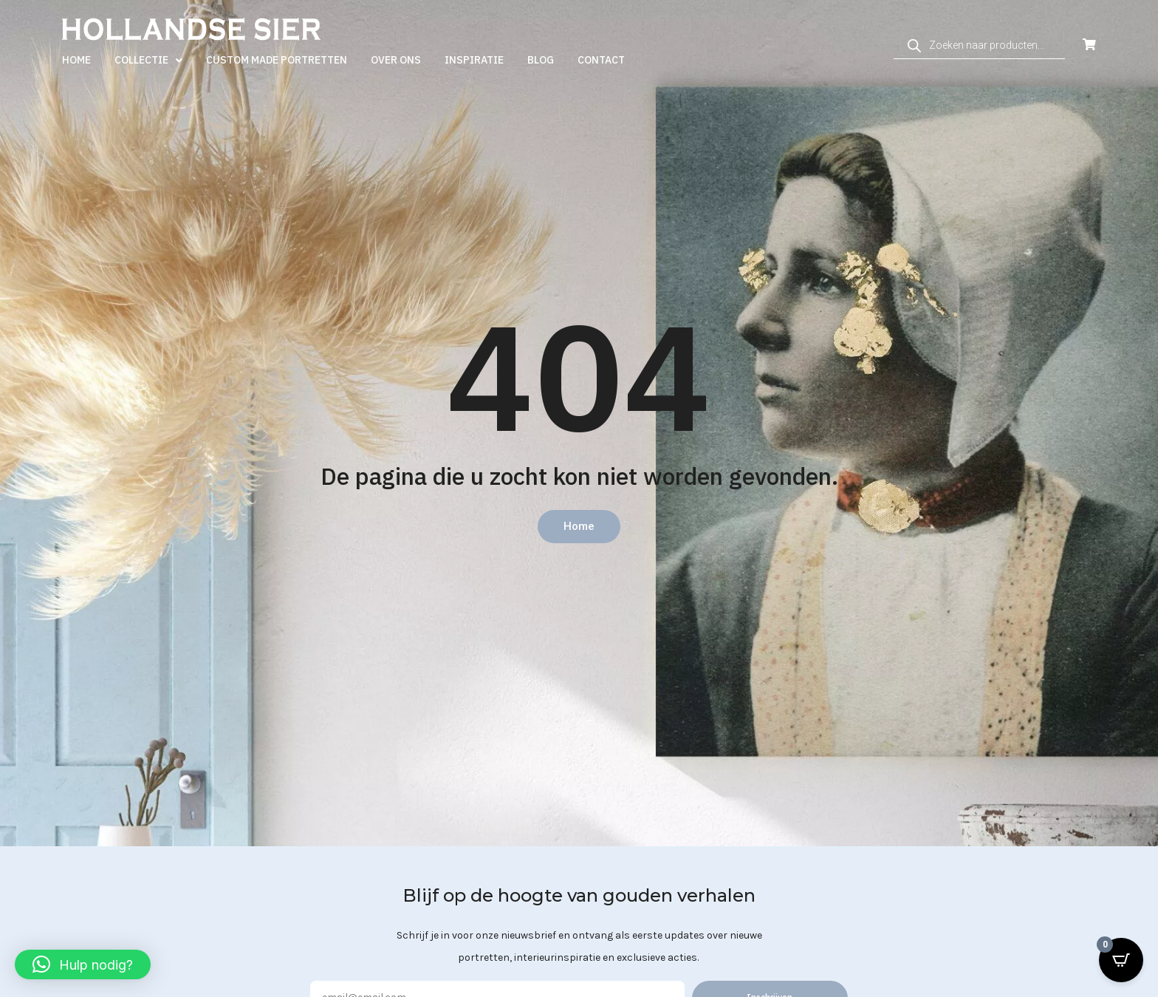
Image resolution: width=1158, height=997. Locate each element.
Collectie (148, 60)
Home (76, 60)
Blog (540, 60)
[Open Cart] (1089, 45)
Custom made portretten (276, 60)
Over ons (396, 60)
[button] (83, 964)
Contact (601, 60)
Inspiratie (474, 60)
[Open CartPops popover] (1121, 960)
